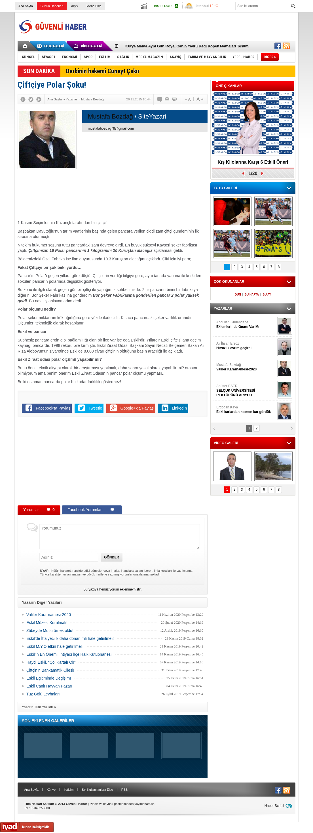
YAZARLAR (223, 309)
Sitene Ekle (93, 6)
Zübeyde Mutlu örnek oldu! (49, 630)
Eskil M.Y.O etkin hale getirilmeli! (55, 646)
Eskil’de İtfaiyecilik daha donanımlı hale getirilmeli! (70, 638)
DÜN (238, 294)
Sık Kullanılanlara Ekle (97, 789)
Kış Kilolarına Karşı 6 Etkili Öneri (253, 162)
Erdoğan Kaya (246, 409)
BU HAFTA (252, 294)
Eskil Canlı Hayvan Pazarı (49, 686)
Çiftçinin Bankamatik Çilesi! (50, 670)
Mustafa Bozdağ (246, 367)
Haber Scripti (274, 806)
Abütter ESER (246, 390)
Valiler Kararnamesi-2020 (48, 614)
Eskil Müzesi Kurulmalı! (46, 622)
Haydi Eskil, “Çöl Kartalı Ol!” (50, 662)
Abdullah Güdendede (246, 324)
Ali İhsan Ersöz (246, 345)
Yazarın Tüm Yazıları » (39, 707)
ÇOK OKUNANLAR (229, 282)
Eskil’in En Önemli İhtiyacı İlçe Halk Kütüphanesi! (69, 654)
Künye (51, 789)
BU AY (267, 294)
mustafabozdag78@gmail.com (111, 128)
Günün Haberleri (52, 6)
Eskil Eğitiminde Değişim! (48, 678)
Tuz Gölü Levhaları (43, 694)
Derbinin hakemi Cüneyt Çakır (102, 71)
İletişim (68, 789)
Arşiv (74, 6)
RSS (124, 789)
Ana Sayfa (25, 6)
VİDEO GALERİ (226, 443)
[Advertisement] (192, 26)
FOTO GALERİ (225, 188)
